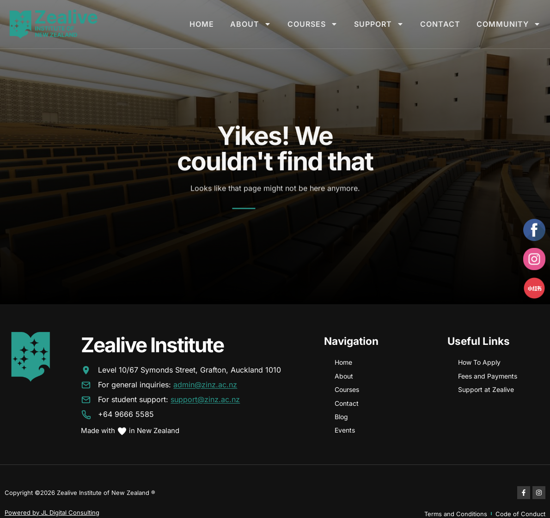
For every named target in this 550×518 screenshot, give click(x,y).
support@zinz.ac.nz (205, 399)
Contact (440, 24)
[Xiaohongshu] (534, 288)
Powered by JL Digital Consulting (52, 512)
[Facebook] (534, 230)
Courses (312, 24)
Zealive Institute (152, 344)
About (250, 24)
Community (509, 24)
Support (379, 24)
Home (201, 24)
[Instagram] (534, 259)
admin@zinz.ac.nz (205, 385)
